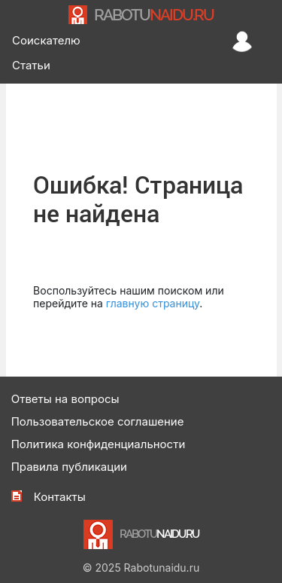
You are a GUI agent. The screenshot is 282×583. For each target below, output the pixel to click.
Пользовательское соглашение (97, 421)
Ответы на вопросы (65, 399)
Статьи (31, 65)
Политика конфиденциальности (98, 444)
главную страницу (153, 303)
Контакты (60, 497)
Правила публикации (69, 466)
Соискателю (46, 40)
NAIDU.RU (154, 14)
